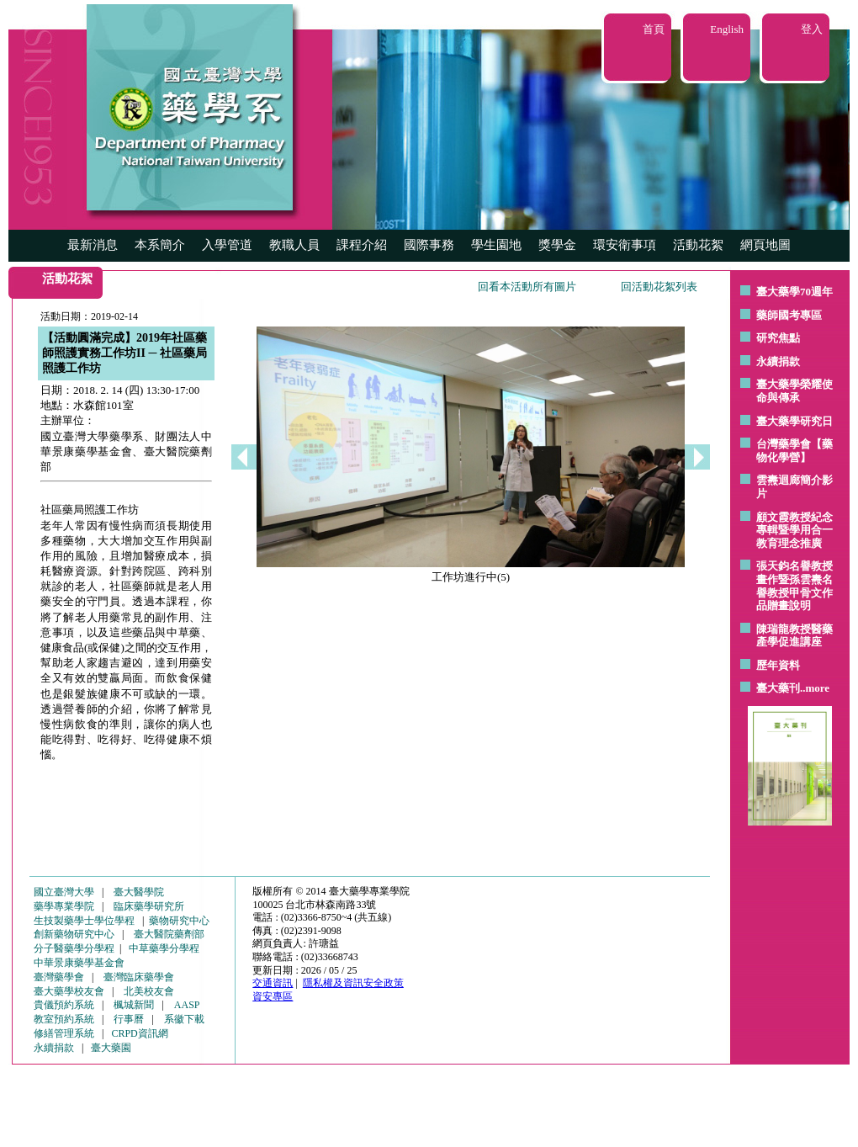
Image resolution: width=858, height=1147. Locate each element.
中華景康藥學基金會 (79, 963)
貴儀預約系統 (64, 1005)
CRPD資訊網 (139, 1033)
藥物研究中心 (179, 921)
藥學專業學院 (64, 906)
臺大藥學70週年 (794, 291)
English (727, 29)
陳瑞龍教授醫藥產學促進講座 (794, 636)
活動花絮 (698, 245)
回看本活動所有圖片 (527, 286)
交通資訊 (272, 983)
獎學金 (557, 245)
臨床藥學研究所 (149, 906)
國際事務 (429, 245)
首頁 (654, 29)
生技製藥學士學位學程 (84, 921)
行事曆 (129, 1019)
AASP (187, 1005)
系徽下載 (184, 1019)
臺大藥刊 (778, 688)
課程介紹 (361, 245)
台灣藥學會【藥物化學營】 (794, 451)
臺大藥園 (111, 1048)
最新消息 (92, 245)
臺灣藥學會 (59, 977)
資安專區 (272, 996)
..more (814, 688)
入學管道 (227, 245)
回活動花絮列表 (659, 286)
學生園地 (496, 245)
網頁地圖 (765, 245)
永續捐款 (778, 361)
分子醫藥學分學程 (74, 948)
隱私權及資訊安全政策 (353, 983)
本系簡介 (160, 245)
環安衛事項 (624, 245)
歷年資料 (778, 665)
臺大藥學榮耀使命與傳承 (794, 391)
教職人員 (294, 245)
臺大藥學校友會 (69, 991)
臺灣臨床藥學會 (138, 977)
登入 (812, 29)
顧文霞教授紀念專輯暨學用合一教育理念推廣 (794, 530)
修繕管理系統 (64, 1033)
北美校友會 (149, 991)
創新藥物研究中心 (74, 934)
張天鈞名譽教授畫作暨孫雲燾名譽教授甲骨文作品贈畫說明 (794, 586)
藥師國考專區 (789, 315)
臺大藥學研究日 (794, 421)
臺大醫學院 (139, 892)
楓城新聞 (134, 1005)
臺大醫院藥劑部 (169, 934)
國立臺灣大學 (64, 892)
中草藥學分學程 (164, 948)
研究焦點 (778, 338)
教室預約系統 (64, 1019)
